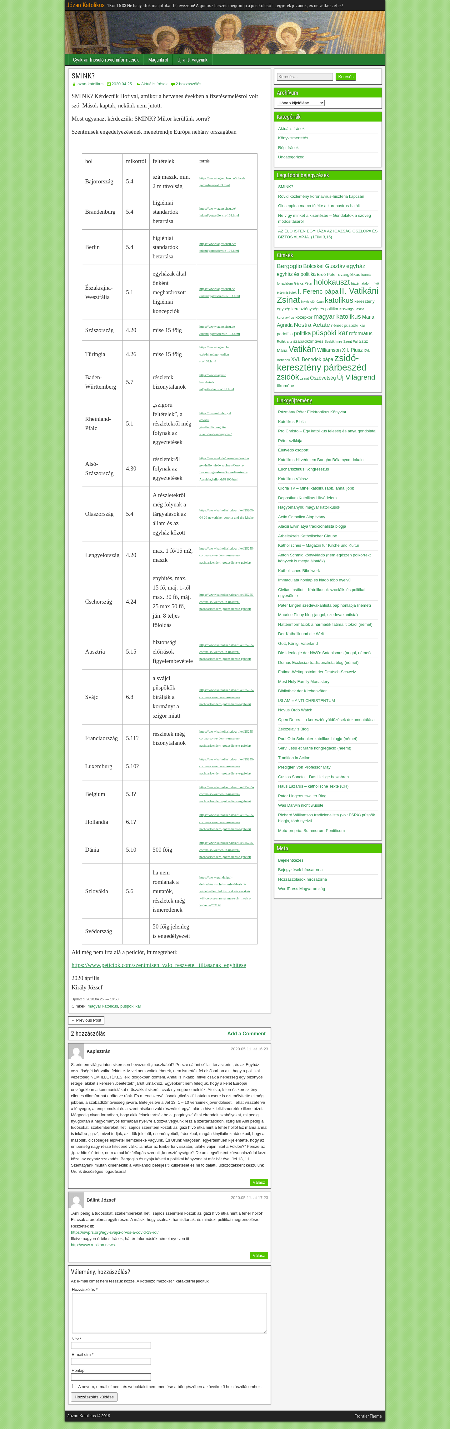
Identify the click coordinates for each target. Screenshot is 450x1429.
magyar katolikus (103, 1006)
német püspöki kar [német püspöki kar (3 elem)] (348, 325)
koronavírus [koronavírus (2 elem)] (285, 317)
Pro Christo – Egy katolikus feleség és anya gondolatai (327, 431)
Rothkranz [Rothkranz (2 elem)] (284, 341)
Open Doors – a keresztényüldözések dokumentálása (326, 719)
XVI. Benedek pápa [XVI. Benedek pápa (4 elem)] (312, 359)
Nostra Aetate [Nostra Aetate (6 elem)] (312, 324)
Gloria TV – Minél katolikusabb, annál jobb (316, 488)
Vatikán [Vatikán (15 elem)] (302, 349)
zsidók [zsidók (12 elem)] (288, 376)
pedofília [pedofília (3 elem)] (285, 333)
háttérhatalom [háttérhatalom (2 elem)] (361, 283)
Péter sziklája (290, 440)
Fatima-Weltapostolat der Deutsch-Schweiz (317, 672)
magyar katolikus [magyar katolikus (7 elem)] (337, 316)
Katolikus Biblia (292, 421)
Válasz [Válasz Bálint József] (259, 1255)
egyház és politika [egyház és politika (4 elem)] (296, 274)
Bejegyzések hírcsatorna (300, 869)
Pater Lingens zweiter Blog (302, 796)
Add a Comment (246, 1033)
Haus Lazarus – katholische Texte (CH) (313, 786)
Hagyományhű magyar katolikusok (309, 507)
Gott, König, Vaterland (298, 643)
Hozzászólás (85, 1289)
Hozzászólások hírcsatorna (302, 879)
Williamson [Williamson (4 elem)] (329, 350)
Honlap (78, 1378)
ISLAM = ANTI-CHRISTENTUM (306, 700)
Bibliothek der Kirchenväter (302, 691)
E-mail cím (82, 1362)
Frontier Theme (368, 1424)
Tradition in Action (294, 757)
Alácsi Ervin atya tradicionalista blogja (312, 526)
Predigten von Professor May (304, 767)
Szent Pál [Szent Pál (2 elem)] (350, 341)
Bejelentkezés (290, 860)
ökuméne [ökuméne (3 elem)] (285, 385)
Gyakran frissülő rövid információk (106, 60)
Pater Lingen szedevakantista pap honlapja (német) (324, 605)
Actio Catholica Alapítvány (301, 517)
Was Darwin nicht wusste (300, 805)
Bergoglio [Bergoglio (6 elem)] (289, 266)
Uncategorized (291, 157)
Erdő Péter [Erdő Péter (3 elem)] (327, 274)
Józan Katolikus (85, 5)
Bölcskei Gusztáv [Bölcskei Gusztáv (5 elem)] (324, 266)
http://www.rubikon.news (93, 1244)
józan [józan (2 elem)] (319, 301)
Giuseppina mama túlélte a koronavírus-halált (319, 205)
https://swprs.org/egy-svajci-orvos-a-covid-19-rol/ (114, 1232)
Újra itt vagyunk (193, 60)
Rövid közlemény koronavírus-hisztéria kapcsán (321, 196)
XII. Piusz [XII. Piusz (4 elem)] (352, 350)
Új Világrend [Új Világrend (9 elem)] (356, 377)
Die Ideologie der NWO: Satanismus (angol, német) (324, 652)
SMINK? (83, 76)
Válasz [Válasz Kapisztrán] (259, 1182)
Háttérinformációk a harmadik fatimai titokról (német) (325, 624)
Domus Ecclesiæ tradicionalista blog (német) (318, 662)
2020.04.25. (122, 84)
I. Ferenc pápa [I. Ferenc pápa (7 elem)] (318, 291)
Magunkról (158, 60)
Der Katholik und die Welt (301, 633)
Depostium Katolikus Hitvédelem (307, 497)
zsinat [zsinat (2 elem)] (304, 378)
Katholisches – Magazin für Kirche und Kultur (318, 545)
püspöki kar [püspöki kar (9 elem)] (330, 333)
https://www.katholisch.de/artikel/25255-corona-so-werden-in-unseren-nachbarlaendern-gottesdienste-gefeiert (226, 555)
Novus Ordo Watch (295, 710)
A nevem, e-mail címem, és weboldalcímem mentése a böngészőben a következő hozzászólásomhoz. (170, 1394)
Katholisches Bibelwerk (299, 570)
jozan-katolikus (90, 84)
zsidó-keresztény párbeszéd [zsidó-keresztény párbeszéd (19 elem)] (322, 362)
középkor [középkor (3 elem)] (303, 317)
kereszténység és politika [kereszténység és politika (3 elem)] (315, 308)
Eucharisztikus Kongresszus (303, 469)
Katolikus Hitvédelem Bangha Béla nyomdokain (320, 459)
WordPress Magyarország (301, 888)
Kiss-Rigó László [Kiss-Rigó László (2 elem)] (351, 309)
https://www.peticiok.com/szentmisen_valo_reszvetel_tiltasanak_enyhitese (159, 965)
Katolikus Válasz (293, 478)
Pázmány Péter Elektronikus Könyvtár (312, 412)
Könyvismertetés (293, 138)
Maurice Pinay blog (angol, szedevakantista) (318, 614)
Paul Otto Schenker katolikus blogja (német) (318, 738)
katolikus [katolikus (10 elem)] (339, 300)
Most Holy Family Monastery (303, 681)
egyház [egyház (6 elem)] (356, 266)
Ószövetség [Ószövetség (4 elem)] (323, 378)
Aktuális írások (154, 84)
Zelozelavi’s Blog (293, 729)
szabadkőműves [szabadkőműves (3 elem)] (308, 341)
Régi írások (288, 147)
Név (77, 1346)
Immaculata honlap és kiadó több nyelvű (314, 580)
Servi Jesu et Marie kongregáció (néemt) (314, 748)
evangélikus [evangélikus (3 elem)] (349, 274)
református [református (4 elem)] (360, 333)
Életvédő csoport (293, 450)
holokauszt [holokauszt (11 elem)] (332, 282)
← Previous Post (86, 1020)
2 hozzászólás (188, 84)
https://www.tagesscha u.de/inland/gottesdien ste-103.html (214, 354)
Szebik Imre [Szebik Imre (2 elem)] (333, 341)
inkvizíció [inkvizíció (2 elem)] (307, 301)
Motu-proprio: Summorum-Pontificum (311, 830)
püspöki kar (130, 1006)
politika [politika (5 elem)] (302, 333)
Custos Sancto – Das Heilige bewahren (313, 776)
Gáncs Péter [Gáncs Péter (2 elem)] (303, 283)
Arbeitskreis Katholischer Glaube (307, 536)
